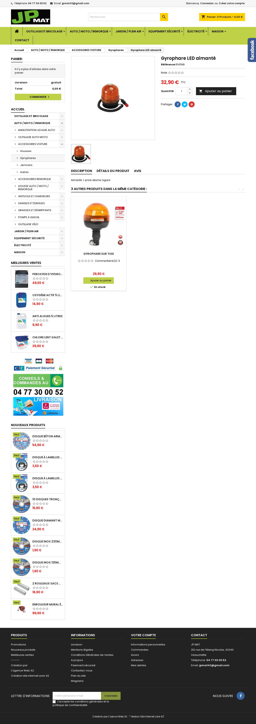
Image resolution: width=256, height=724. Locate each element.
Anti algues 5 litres (47, 316)
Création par (19, 665)
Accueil (18, 109)
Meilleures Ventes (26, 263)
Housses (25, 151)
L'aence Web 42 (117, 716)
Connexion (207, 3)
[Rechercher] (128, 17)
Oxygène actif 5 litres (47, 295)
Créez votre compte (232, 3)
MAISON (217, 31)
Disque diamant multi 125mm (47, 520)
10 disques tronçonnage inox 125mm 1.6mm (47, 499)
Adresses (137, 660)
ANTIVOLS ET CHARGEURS (34, 196)
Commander (40, 97)
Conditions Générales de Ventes (92, 655)
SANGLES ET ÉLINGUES (31, 203)
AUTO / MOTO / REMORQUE (89, 31)
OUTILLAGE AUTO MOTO (33, 137)
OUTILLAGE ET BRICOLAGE (44, 31)
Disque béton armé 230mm (47, 436)
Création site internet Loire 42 (30, 676)
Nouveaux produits (28, 425)
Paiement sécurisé (83, 665)
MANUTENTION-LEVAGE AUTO (36, 130)
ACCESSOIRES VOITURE (32, 144)
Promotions (18, 644)
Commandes (139, 650)
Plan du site (78, 676)
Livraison (76, 644)
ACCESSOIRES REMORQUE (34, 179)
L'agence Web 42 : (23, 670)
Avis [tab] (137, 171)
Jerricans (26, 165)
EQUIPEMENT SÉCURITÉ (164, 31)
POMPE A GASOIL (28, 217)
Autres (24, 172)
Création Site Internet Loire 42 (146, 716)
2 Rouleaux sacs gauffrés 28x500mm (47, 583)
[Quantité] (182, 91)
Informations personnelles (148, 644)
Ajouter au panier (215, 91)
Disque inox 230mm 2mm (47, 541)
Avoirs (135, 655)
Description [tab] (81, 171)
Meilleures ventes (22, 655)
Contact (22, 40)
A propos (77, 660)
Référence (168, 64)
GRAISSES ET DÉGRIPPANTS (34, 210)
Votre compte (143, 635)
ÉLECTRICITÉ (195, 31)
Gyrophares (28, 158)
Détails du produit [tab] (113, 171)
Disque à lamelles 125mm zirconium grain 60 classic (47, 478)
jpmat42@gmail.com (75, 3)
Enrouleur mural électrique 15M (47, 604)
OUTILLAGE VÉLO (28, 224)
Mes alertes (138, 665)
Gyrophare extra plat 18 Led (98, 254)
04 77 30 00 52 (37, 3)
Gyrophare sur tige (217, 254)
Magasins (77, 681)
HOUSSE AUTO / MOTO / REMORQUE (33, 187)
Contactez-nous (81, 670)
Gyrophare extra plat (158, 254)
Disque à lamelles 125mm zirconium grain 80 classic (47, 457)
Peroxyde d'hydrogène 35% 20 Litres (47, 274)
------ (15, 660)
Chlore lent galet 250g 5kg (47, 337)
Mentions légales (82, 650)
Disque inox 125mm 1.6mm (47, 562)
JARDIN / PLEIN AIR (128, 31)
